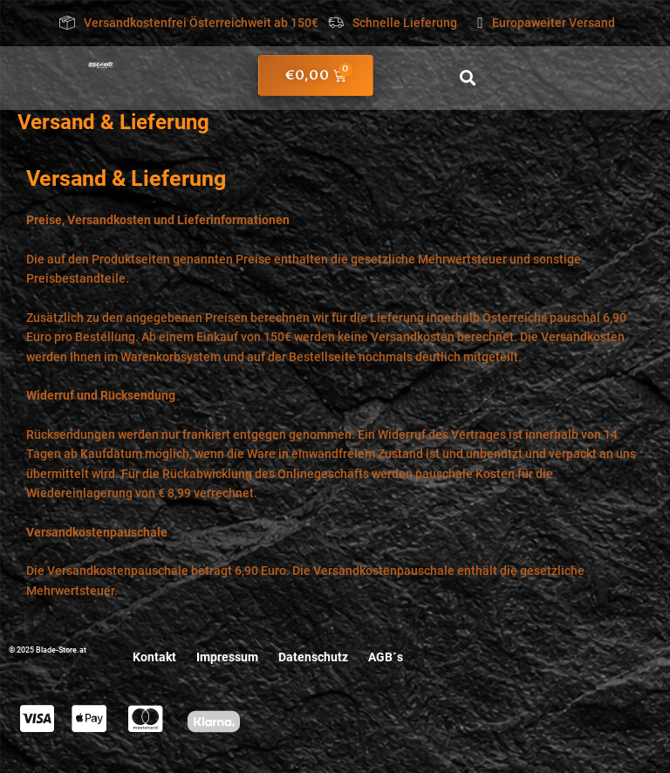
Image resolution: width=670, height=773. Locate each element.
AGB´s (387, 657)
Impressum (227, 657)
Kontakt (153, 657)
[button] (468, 78)
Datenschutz (314, 657)
